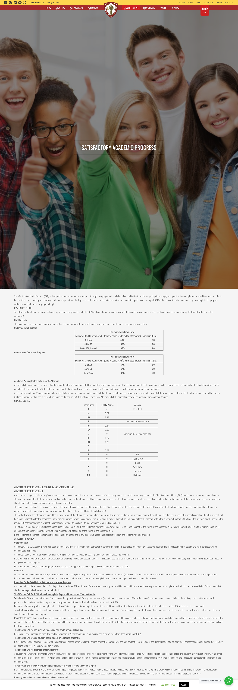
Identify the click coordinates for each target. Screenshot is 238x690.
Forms (199, 2)
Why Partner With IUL (224, 2)
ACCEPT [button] (184, 684)
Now (204, 11)
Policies (182, 2)
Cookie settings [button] (168, 684)
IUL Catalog (208, 2)
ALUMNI (190, 2)
